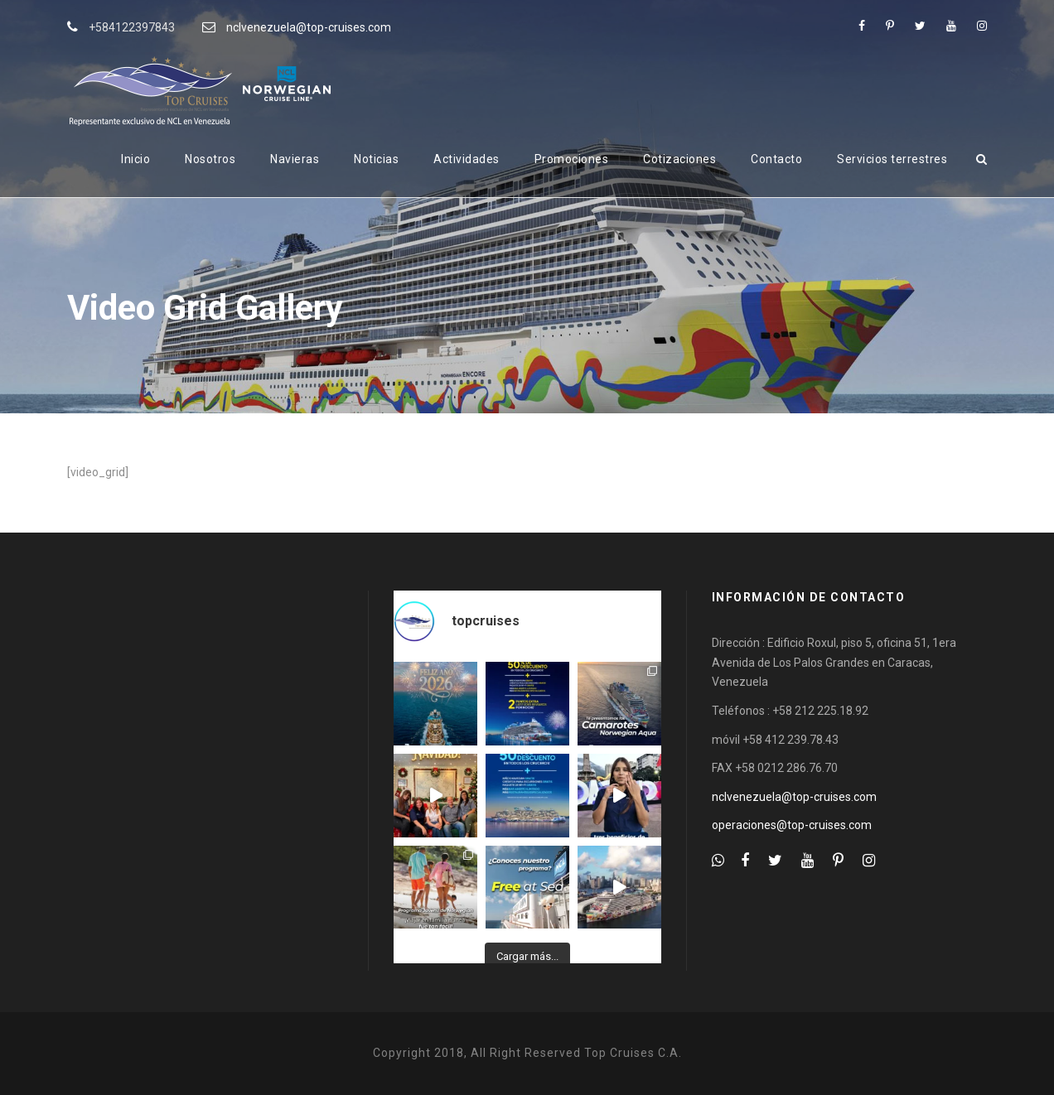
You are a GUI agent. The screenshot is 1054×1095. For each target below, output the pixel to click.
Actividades (466, 159)
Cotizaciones (679, 159)
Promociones (571, 159)
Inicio (135, 159)
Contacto (776, 159)
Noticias (376, 159)
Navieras (294, 159)
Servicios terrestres (892, 159)
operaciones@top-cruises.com (792, 825)
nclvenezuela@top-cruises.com (308, 27)
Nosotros (210, 159)
